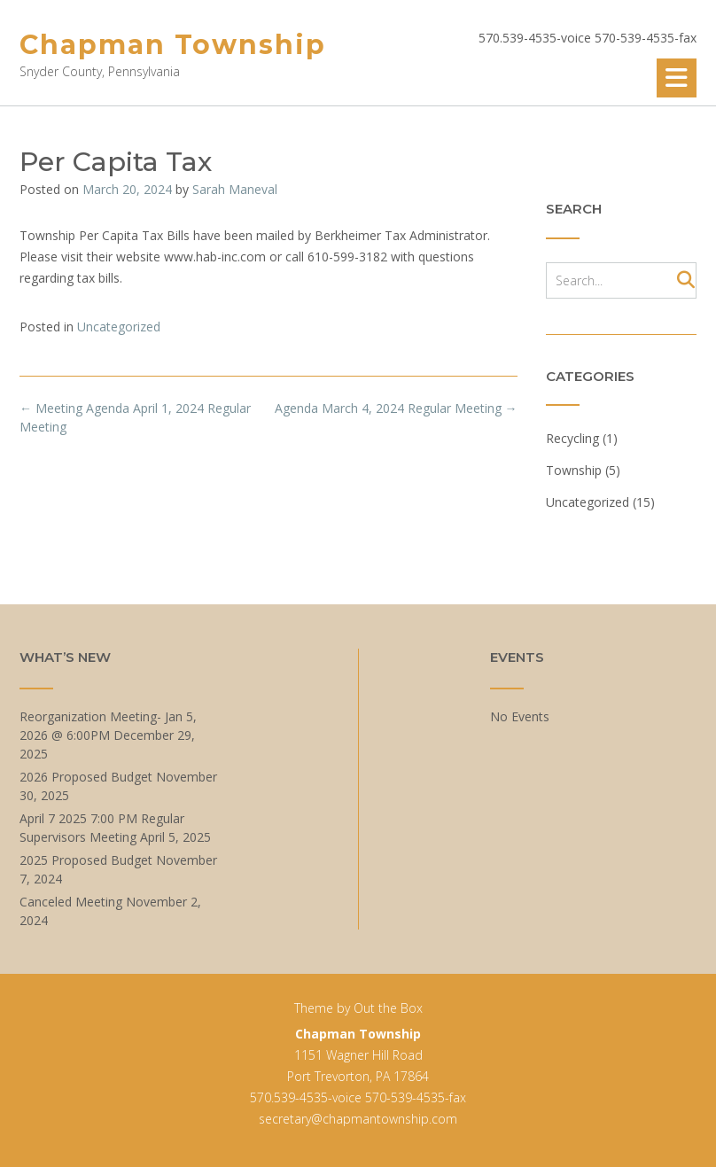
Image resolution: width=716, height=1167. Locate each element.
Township (574, 470)
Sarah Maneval (234, 189)
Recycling (572, 438)
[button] (677, 77)
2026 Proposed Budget (85, 776)
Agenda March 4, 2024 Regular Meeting (396, 408)
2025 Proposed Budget (85, 860)
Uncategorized (118, 326)
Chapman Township (172, 44)
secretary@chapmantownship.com (358, 1118)
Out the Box (388, 1008)
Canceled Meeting (70, 901)
